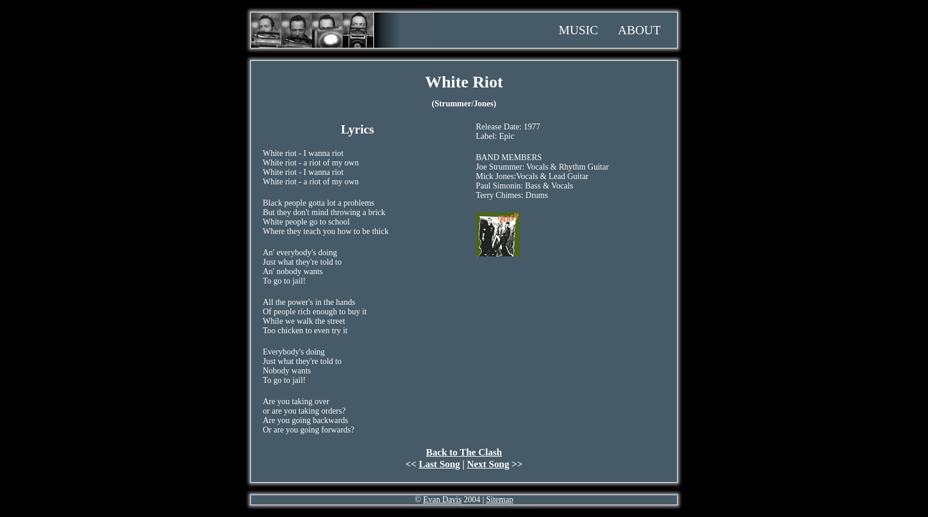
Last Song (439, 464)
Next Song (488, 464)
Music (578, 30)
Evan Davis (442, 499)
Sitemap (499, 499)
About (639, 30)
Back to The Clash (464, 452)
